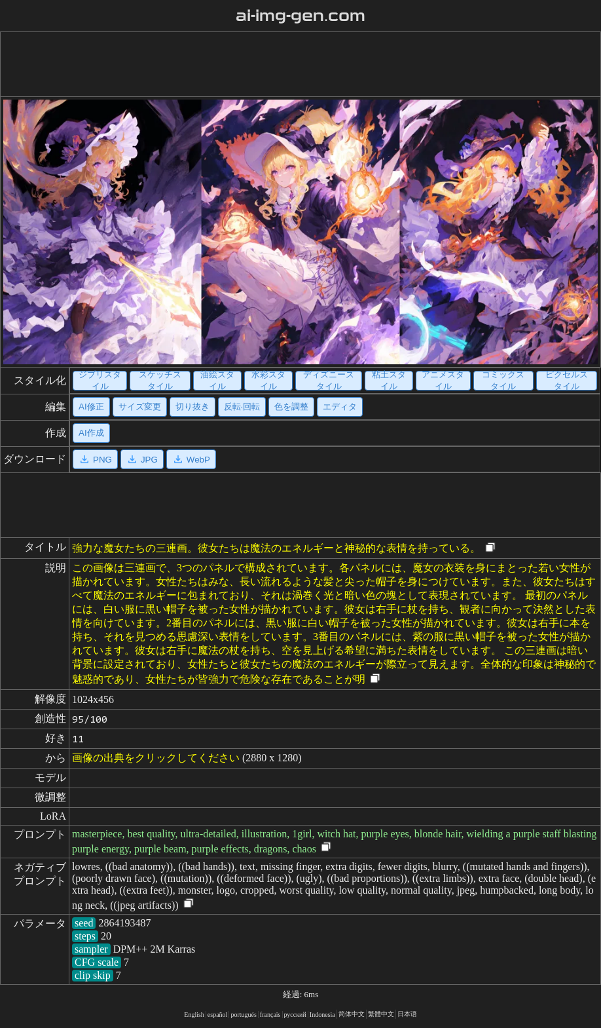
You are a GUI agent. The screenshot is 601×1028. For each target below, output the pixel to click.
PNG (95, 459)
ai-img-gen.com (301, 16)
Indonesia (322, 1014)
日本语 (407, 1014)
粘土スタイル (389, 380)
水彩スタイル (268, 380)
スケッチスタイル (160, 380)
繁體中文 (381, 1014)
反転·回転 (242, 406)
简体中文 (351, 1014)
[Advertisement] (298, 64)
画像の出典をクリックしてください (156, 757)
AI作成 (91, 433)
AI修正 (91, 406)
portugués (243, 1014)
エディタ (340, 406)
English (194, 1014)
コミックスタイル (503, 380)
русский (295, 1014)
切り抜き (192, 406)
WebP (191, 459)
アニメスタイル (443, 380)
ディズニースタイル (328, 380)
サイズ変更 (139, 406)
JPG (142, 459)
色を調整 (291, 406)
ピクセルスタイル (566, 380)
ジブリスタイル (100, 380)
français (270, 1014)
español (218, 1014)
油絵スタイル (217, 380)
